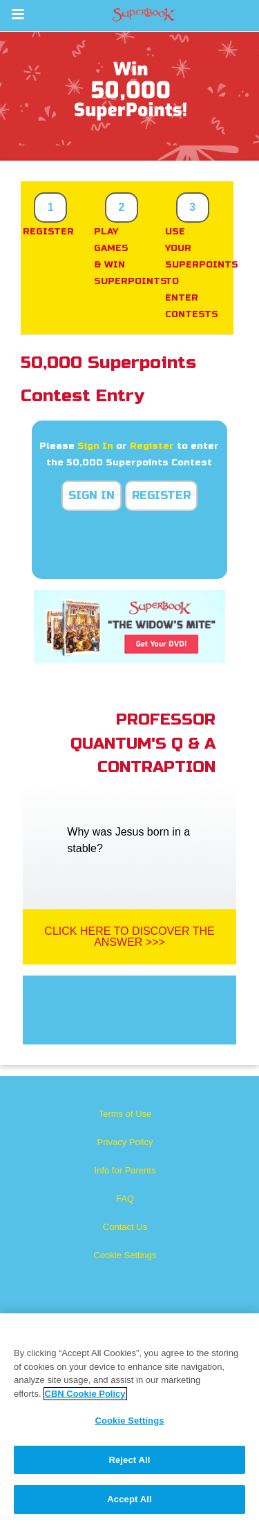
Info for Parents (125, 1170)
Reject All (129, 1460)
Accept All (129, 1499)
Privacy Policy (125, 1142)
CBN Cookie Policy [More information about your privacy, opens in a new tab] (85, 1393)
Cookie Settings (124, 1255)
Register (152, 446)
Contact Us (125, 1227)
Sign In (95, 446)
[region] (129, 1419)
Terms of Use (125, 1114)
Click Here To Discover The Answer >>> (129, 936)
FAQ (125, 1198)
